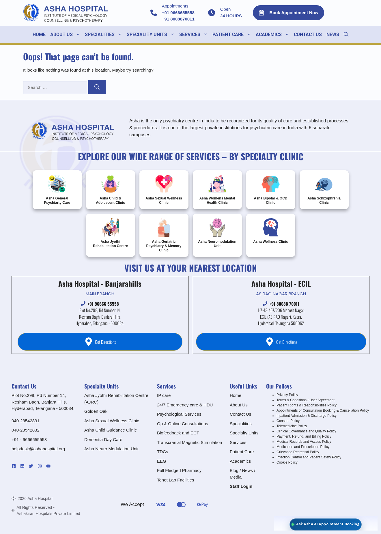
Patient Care (232, 34)
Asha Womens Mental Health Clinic (217, 190)
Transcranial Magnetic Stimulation (189, 442)
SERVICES (194, 34)
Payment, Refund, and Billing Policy (304, 436)
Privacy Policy (287, 395)
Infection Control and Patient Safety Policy (309, 457)
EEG (161, 461)
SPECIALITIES (104, 34)
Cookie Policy (287, 462)
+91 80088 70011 (284, 303)
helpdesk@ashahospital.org (38, 448)
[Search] (97, 87)
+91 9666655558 (178, 12)
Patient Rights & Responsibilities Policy (307, 405)
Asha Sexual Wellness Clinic (163, 190)
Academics (240, 461)
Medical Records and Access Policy (304, 442)
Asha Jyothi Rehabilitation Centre (110, 233)
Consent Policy (288, 421)
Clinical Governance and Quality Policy (306, 431)
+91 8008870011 (178, 18)
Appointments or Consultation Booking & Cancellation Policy (323, 410)
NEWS (332, 34)
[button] (346, 34)
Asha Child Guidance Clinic (110, 429)
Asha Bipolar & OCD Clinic (270, 190)
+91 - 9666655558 (29, 439)
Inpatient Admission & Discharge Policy (307, 416)
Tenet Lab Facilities (175, 479)
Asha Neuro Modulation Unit (111, 448)
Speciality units (152, 34)
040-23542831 (26, 420)
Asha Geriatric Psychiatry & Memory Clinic (163, 235)
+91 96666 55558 (103, 303)
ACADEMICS (274, 34)
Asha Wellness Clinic (270, 231)
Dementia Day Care (103, 439)
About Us (66, 34)
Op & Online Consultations (182, 423)
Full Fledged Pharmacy (179, 470)
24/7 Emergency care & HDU (185, 404)
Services (238, 442)
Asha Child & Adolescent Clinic (110, 190)
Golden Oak (95, 411)
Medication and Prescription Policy (303, 447)
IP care (164, 395)
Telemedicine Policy (292, 426)
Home (39, 34)
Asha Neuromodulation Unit (217, 233)
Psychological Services (179, 414)
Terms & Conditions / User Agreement (306, 400)
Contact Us (308, 34)
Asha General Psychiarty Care (57, 190)
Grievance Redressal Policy (298, 452)
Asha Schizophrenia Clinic (324, 190)
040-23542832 (26, 429)
